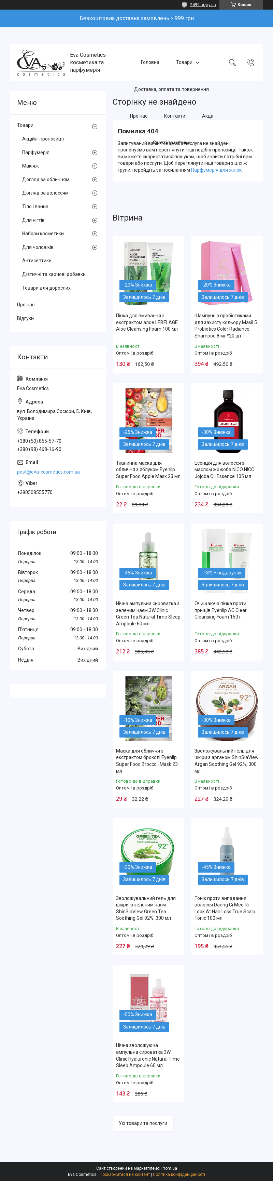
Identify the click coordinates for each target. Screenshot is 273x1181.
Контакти (174, 116)
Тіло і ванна (35, 206)
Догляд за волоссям (45, 193)
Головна (150, 62)
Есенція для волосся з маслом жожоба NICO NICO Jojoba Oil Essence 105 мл (225, 469)
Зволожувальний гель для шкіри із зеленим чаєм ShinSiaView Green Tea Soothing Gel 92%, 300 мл (146, 908)
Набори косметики (43, 233)
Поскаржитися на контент (125, 1174)
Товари (184, 62)
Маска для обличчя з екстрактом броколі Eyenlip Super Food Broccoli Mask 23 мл (147, 761)
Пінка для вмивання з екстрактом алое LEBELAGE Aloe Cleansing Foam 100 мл (147, 322)
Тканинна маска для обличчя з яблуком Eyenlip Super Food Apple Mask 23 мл (148, 469)
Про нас (138, 116)
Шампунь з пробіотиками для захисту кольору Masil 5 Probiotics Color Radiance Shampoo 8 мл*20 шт (226, 326)
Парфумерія (35, 152)
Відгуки (25, 318)
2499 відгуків (203, 4)
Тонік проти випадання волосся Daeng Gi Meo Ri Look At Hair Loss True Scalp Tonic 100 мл (225, 908)
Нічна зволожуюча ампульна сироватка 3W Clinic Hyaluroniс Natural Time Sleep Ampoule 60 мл (148, 1055)
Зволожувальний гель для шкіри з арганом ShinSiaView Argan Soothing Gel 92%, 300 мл (227, 761)
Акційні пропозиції (43, 139)
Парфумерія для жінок (216, 170)
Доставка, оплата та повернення (171, 89)
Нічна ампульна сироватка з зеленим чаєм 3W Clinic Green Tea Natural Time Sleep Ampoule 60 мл (148, 613)
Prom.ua (169, 1168)
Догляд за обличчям (45, 179)
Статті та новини (171, 143)
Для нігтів (33, 220)
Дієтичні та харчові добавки (54, 274)
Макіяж (30, 166)
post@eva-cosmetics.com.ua (48, 472)
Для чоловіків (38, 247)
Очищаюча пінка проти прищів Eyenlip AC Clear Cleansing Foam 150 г (221, 610)
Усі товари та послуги (143, 1123)
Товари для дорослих (46, 288)
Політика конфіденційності (179, 1174)
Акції (207, 116)
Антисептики (37, 260)
